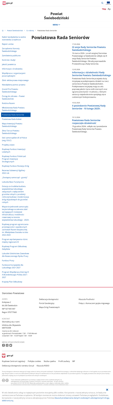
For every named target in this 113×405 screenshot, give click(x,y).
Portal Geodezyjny (46, 303)
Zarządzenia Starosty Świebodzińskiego (11, 49)
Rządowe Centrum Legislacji (13, 361)
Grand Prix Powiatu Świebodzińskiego (10, 90)
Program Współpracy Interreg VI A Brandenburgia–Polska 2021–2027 (15, 275)
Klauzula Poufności (86, 299)
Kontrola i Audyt (8, 60)
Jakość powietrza (9, 64)
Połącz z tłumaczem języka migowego (94, 303)
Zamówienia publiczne (11, 55)
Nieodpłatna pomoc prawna (13, 84)
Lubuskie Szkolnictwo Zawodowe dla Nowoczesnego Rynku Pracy (15, 254)
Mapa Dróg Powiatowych (49, 307)
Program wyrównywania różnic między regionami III (15, 240)
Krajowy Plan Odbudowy (12, 282)
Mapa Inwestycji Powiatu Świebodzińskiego (12, 124)
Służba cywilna (50, 361)
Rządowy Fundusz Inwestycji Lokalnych (13, 150)
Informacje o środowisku (12, 69)
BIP (73, 361)
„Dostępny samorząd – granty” (14, 177)
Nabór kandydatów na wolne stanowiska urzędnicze (14, 38)
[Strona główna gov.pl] (8, 3)
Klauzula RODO (43, 365)
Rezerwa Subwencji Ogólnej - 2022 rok (14, 171)
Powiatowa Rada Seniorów (13, 115)
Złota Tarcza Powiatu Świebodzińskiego (10, 132)
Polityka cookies (34, 361)
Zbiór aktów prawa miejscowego (15, 80)
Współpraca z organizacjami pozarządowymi (13, 74)
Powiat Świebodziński (56, 15)
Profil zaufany (64, 361)
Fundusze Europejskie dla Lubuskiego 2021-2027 (12, 266)
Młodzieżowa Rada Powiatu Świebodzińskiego (13, 109)
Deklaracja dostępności (48, 299)
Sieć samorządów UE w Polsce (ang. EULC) (14, 139)
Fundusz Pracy (8, 260)
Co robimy (30, 30)
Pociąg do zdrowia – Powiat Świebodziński (13, 97)
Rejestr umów (7, 44)
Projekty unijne (8, 145)
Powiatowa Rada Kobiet (12, 119)
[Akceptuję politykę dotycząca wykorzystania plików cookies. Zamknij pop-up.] (107, 390)
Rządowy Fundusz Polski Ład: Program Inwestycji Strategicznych (14, 159)
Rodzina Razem (8, 103)
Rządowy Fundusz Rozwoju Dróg (15, 166)
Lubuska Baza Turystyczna (13, 182)
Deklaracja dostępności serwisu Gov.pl (18, 365)
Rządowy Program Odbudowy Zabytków (14, 247)
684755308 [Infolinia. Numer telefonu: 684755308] (6, 328)
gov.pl (7, 356)
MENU (56, 25)
